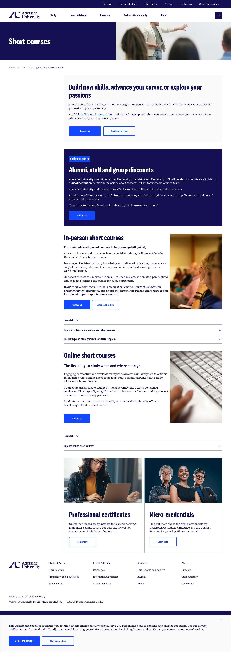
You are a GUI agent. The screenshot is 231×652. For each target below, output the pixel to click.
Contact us (186, 4)
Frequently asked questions (64, 577)
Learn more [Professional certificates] (82, 541)
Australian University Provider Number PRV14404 (36, 602)
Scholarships (56, 583)
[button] (221, 620)
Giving (168, 4)
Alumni (141, 577)
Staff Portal (151, 4)
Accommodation (102, 583)
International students (105, 577)
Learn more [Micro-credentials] (163, 541)
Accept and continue (24, 641)
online (85, 114)
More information (58, 641)
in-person (101, 114)
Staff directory (190, 577)
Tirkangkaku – (27, 596)
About (185, 563)
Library (107, 4)
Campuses (99, 570)
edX (111, 401)
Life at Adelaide (101, 563)
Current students (128, 4)
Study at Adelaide (58, 563)
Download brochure (105, 305)
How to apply (56, 570)
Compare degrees (210, 4)
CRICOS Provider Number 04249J (85, 602)
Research (142, 563)
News (140, 583)
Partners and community (151, 570)
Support (186, 570)
